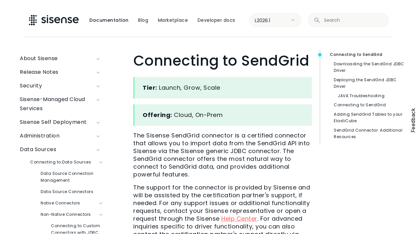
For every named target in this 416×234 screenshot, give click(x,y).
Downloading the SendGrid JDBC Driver (369, 67)
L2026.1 (262, 20)
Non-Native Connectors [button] (72, 214)
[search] (352, 20)
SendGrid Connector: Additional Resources (368, 133)
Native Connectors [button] (72, 203)
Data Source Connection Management (67, 177)
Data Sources (62, 149)
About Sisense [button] (62, 58)
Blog (143, 20)
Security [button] (62, 85)
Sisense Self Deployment (62, 122)
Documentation (109, 20)
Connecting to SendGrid (356, 54)
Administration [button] (62, 135)
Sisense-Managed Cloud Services (62, 104)
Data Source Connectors (67, 191)
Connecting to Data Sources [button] (67, 162)
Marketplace (173, 20)
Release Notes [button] (62, 72)
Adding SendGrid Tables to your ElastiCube (368, 117)
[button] (98, 104)
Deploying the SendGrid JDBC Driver (365, 83)
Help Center (239, 218)
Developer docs (216, 20)
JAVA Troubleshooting (361, 95)
